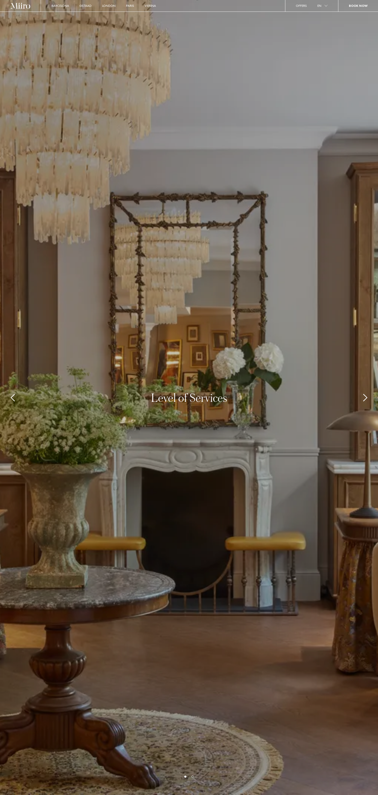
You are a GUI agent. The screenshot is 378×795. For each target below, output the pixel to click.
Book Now (358, 6)
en (322, 6)
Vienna (150, 6)
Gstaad (86, 6)
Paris (130, 6)
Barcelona (60, 6)
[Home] (20, 6)
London (109, 6)
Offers (301, 6)
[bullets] (185, 776)
